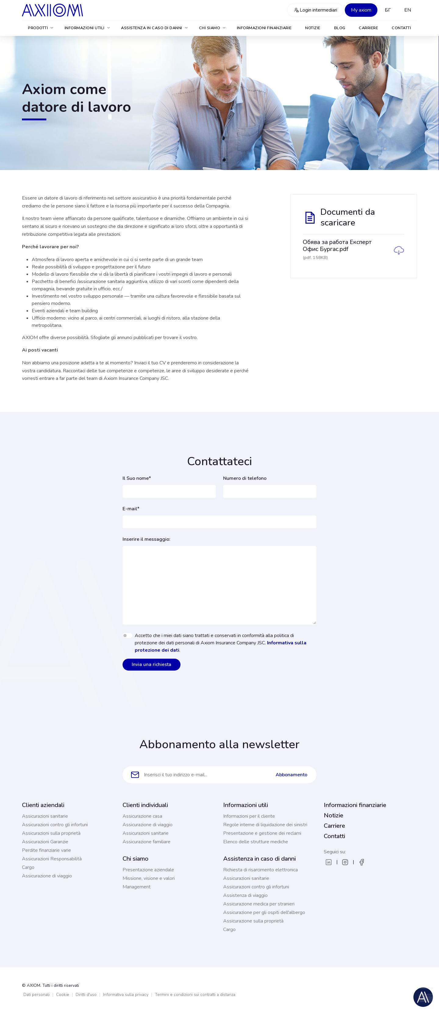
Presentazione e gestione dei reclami (262, 833)
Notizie (312, 28)
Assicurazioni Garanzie (45, 841)
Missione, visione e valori (149, 878)
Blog (339, 28)
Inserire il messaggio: (146, 539)
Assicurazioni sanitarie (45, 816)
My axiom (361, 10)
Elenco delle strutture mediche (255, 841)
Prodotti (41, 28)
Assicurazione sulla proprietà (253, 921)
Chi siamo (213, 28)
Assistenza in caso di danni (154, 28)
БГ (388, 10)
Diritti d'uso (86, 994)
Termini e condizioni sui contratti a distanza (195, 994)
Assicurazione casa (142, 816)
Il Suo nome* (137, 478)
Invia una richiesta (151, 664)
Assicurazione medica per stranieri (258, 904)
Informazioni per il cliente (249, 816)
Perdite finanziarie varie (46, 850)
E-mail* (131, 508)
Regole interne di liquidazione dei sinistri (265, 824)
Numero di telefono (244, 478)
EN (407, 10)
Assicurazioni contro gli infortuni (55, 824)
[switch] (127, 635)
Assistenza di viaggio (245, 895)
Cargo (28, 867)
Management (137, 887)
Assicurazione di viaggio (47, 876)
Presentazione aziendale (148, 869)
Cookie (62, 994)
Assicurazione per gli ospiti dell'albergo (264, 912)
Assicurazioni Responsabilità (52, 858)
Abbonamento (291, 774)
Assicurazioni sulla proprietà (51, 833)
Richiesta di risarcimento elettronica (260, 869)
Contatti (401, 28)
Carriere (368, 28)
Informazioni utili (88, 28)
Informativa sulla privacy (125, 994)
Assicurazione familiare (146, 841)
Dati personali (36, 994)
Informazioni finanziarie (264, 28)
